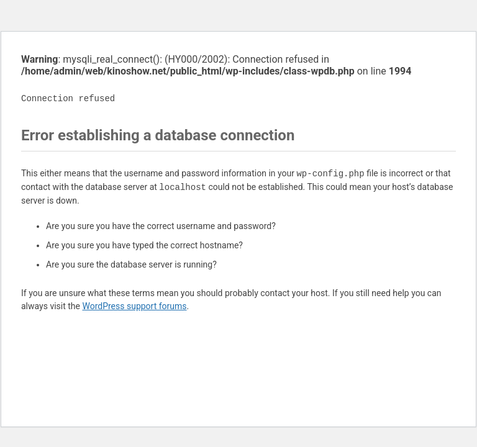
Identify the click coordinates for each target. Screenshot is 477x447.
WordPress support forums (134, 306)
